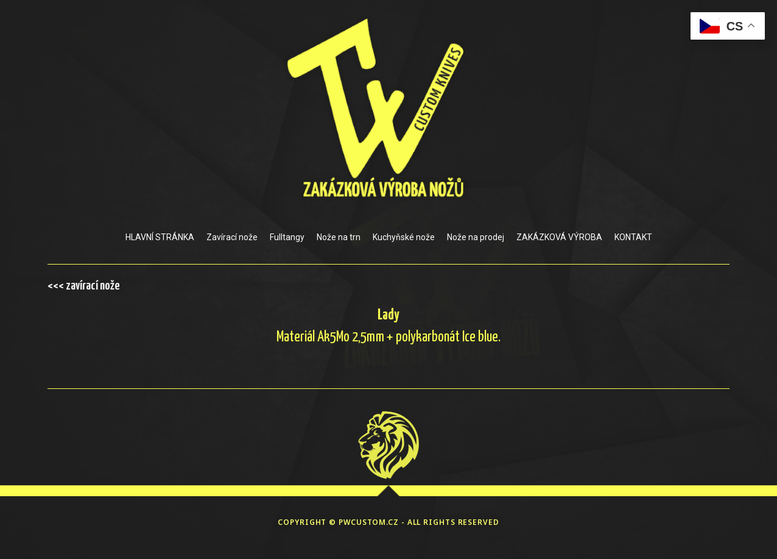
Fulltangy (287, 237)
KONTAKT (633, 237)
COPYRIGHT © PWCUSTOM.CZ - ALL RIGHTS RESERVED (388, 522)
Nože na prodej (475, 237)
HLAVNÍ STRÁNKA (159, 237)
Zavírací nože (232, 237)
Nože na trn (338, 237)
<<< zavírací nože (83, 286)
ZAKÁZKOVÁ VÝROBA (559, 237)
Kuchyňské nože (404, 237)
